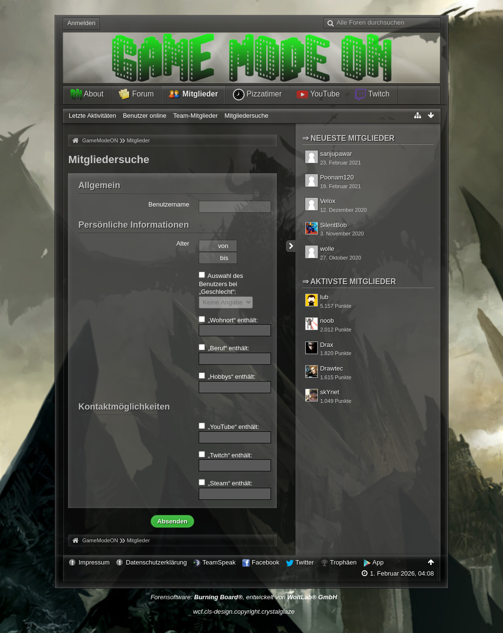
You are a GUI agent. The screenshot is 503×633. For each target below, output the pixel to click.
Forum (136, 94)
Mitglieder (193, 94)
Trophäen (343, 562)
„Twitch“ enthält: (225, 455)
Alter (183, 243)
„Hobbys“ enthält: (227, 376)
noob (327, 320)
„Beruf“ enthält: (224, 348)
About (86, 94)
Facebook (265, 562)
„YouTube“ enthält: (229, 426)
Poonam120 (337, 177)
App (377, 562)
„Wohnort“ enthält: (228, 320)
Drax (326, 344)
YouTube (318, 94)
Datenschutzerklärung (156, 562)
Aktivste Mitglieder (353, 281)
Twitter (305, 562)
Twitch (371, 94)
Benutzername (169, 204)
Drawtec (331, 368)
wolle (327, 248)
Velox (328, 201)
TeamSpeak (219, 562)
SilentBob (333, 225)
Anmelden (81, 23)
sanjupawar (336, 153)
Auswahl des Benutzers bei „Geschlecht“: (221, 283)
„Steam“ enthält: (225, 483)
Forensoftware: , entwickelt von (243, 597)
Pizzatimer (257, 94)
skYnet (330, 392)
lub (324, 297)
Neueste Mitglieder (352, 138)
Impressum (94, 562)
